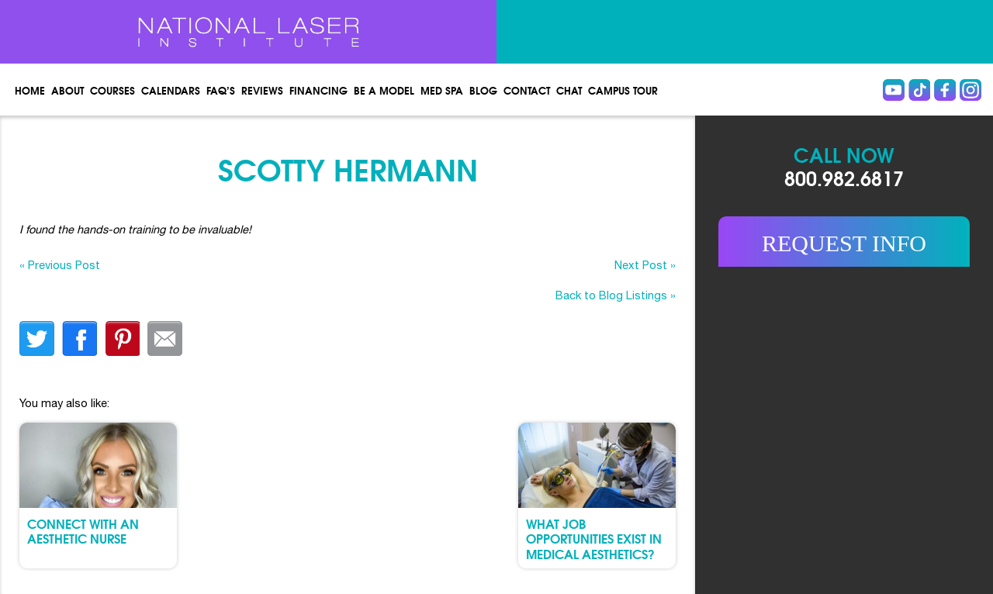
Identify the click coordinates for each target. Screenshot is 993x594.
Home (30, 90)
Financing (318, 90)
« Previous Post (59, 264)
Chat (569, 90)
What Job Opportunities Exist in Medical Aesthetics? (594, 537)
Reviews (262, 90)
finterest (122, 338)
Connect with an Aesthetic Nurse (83, 530)
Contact (526, 90)
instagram (970, 90)
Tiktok (919, 90)
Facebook (945, 90)
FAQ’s (220, 90)
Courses (112, 90)
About (67, 90)
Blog (483, 90)
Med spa (441, 90)
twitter (36, 338)
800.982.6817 (844, 177)
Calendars (170, 90)
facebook (79, 338)
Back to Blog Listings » (615, 295)
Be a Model (384, 90)
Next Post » (645, 264)
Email (164, 338)
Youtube (894, 90)
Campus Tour (623, 90)
